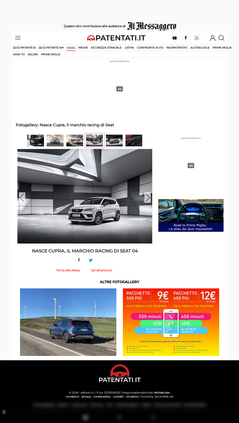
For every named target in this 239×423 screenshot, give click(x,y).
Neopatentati (176, 47)
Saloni (33, 54)
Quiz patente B (24, 47)
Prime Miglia (222, 47)
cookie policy (102, 396)
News (71, 47)
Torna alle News (68, 270)
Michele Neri (162, 392)
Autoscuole (200, 47)
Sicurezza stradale (106, 47)
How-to (19, 54)
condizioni (72, 396)
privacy (86, 396)
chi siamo (132, 396)
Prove (83, 47)
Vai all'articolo (101, 270)
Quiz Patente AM (51, 47)
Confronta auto (150, 47)
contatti (118, 396)
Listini (129, 47)
